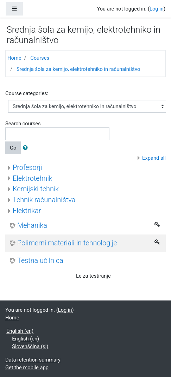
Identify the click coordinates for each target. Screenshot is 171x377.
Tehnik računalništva (44, 200)
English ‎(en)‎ (19, 331)
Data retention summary (33, 360)
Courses (39, 58)
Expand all (154, 158)
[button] (26, 148)
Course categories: (26, 93)
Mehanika (32, 225)
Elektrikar (27, 211)
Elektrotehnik (32, 178)
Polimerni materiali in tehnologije (67, 243)
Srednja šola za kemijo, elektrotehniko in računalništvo (78, 69)
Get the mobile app (27, 367)
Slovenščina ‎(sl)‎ (30, 346)
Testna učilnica (40, 261)
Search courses (23, 123)
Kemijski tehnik (36, 189)
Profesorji (27, 168)
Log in (157, 9)
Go (13, 148)
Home (14, 58)
